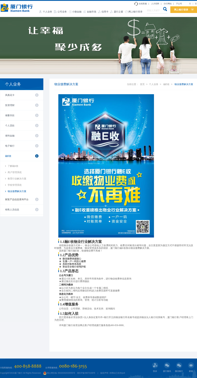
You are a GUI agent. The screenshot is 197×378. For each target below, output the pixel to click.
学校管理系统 (15, 185)
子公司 (179, 3)
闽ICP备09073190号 (86, 373)
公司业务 (62, 11)
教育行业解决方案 (17, 178)
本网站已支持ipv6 (117, 373)
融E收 (166, 84)
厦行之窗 (118, 11)
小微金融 (77, 11)
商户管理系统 (15, 172)
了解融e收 (13, 166)
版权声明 (104, 373)
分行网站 (168, 3)
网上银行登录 (135, 11)
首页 (142, 84)
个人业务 (47, 11)
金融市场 (91, 11)
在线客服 (143, 3)
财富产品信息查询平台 (16, 199)
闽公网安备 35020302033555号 (59, 373)
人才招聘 (155, 3)
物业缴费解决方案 (17, 191)
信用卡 (105, 11)
